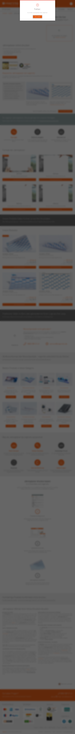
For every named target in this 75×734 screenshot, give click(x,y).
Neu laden (37, 16)
